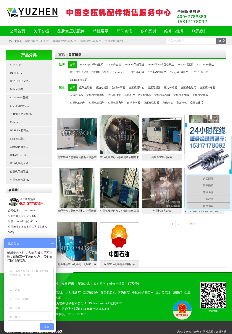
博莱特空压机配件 (90, 41)
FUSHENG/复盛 (100, 72)
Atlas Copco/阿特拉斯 (91, 64)
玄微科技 (221, 331)
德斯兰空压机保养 (161, 157)
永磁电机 (168, 102)
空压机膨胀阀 (77, 102)
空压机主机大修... (20, 163)
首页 (61, 54)
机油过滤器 (102, 87)
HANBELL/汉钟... (20, 81)
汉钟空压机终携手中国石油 (119, 264)
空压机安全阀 (200, 95)
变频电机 (181, 102)
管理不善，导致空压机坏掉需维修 (77, 210)
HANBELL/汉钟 (79, 72)
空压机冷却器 (207, 87)
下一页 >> (190, 223)
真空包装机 (108, 292)
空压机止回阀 (97, 102)
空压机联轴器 (151, 102)
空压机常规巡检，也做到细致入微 (119, 210)
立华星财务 (90, 292)
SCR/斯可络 (137, 72)
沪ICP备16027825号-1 (189, 331)
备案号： (171, 331)
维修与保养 (174, 31)
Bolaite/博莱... (17, 89)
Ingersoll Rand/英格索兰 (161, 64)
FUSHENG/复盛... (20, 97)
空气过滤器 (85, 87)
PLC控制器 (144, 95)
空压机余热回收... (20, 179)
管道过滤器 (76, 95)
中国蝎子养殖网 (142, 292)
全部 (72, 64)
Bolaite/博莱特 (185, 64)
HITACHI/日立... (19, 155)
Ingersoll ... (16, 72)
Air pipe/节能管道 (134, 64)
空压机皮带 (196, 102)
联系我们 (200, 31)
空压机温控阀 (162, 95)
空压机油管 (114, 95)
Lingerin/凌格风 (78, 79)
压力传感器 (170, 87)
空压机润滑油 (136, 87)
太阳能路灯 (73, 292)
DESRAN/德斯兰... (20, 130)
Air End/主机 (114, 64)
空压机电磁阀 (188, 87)
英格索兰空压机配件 (64, 41)
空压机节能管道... (20, 171)
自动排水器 (133, 102)
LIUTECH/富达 (205, 64)
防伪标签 (124, 292)
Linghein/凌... (17, 138)
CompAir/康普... (19, 146)
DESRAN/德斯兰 (157, 72)
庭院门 (177, 292)
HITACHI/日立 (200, 72)
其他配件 (129, 95)
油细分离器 (118, 87)
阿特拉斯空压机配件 (37, 41)
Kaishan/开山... (18, 122)
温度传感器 (154, 87)
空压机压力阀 (116, 102)
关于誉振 (41, 31)
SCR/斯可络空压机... (21, 113)
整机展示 (100, 31)
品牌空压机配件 (71, 31)
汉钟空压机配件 (114, 41)
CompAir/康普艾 (179, 72)
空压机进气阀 (181, 95)
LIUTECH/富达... (19, 105)
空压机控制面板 (95, 95)
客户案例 (148, 31)
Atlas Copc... (17, 64)
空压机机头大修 (162, 210)
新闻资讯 (124, 31)
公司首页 (17, 31)
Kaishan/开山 (120, 72)
